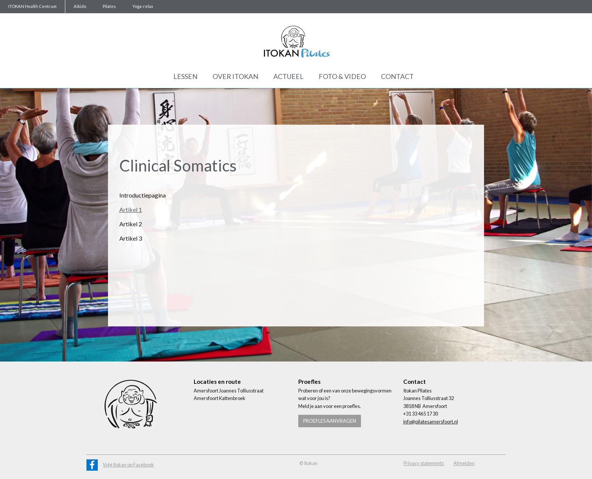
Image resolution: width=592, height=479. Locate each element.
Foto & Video (342, 76)
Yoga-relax (143, 6)
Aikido (80, 6)
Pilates (109, 6)
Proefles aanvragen (329, 421)
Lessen (185, 76)
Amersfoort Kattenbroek (219, 398)
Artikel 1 (130, 209)
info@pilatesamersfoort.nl (430, 422)
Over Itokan (235, 76)
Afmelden (464, 463)
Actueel (288, 76)
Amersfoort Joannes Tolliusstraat (229, 391)
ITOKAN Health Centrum (32, 6)
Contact (397, 76)
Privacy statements (424, 463)
